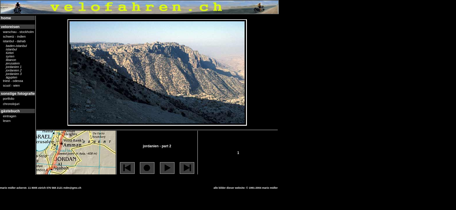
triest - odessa (13, 81)
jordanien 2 (14, 70)
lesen (6, 121)
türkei (10, 53)
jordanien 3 (14, 74)
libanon (11, 60)
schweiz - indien (14, 36)
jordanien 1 (14, 67)
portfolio (8, 98)
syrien (10, 56)
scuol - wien (11, 85)
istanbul (11, 49)
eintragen (9, 116)
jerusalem (13, 63)
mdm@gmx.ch (72, 187)
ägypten (11, 77)
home (6, 18)
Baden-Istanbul (16, 46)
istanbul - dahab (14, 41)
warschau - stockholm (18, 32)
